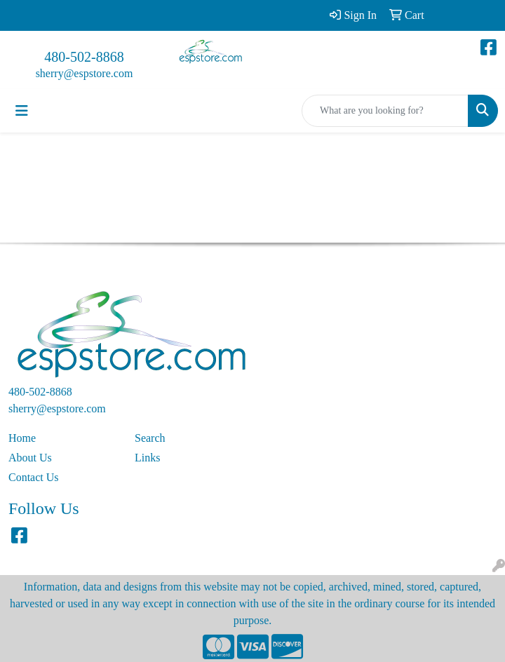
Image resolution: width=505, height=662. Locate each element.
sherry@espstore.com (84, 73)
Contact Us (33, 477)
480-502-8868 (83, 57)
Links (147, 458)
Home (22, 438)
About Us (30, 458)
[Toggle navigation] (21, 111)
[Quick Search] (385, 111)
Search (150, 438)
